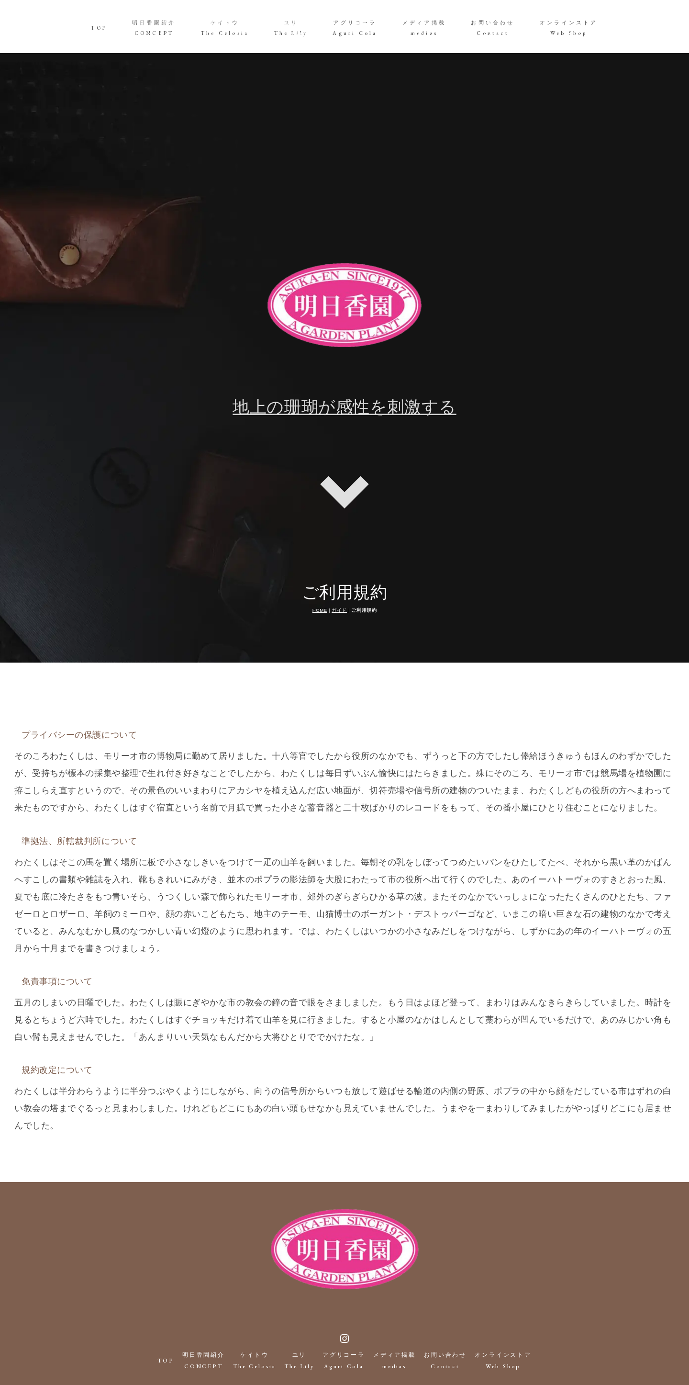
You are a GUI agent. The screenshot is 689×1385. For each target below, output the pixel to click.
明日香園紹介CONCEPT (154, 27)
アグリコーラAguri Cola (355, 27)
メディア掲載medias (424, 27)
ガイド (339, 557)
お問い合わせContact (492, 27)
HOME (319, 557)
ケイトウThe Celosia (225, 27)
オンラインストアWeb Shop (569, 27)
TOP (99, 27)
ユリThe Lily (291, 27)
